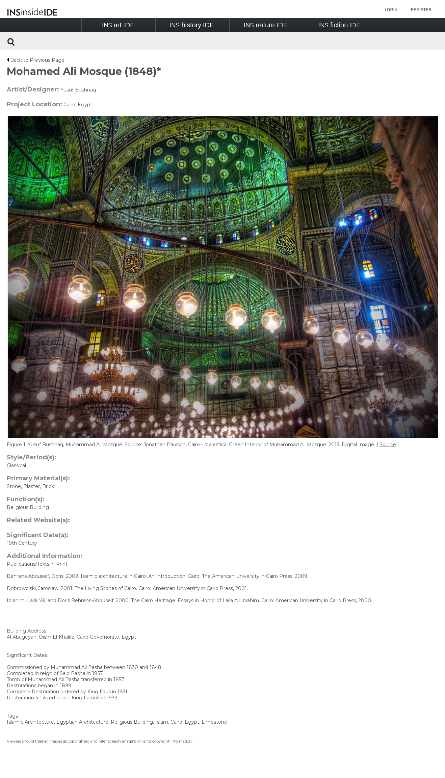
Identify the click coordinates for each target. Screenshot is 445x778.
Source (387, 444)
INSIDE (118, 25)
